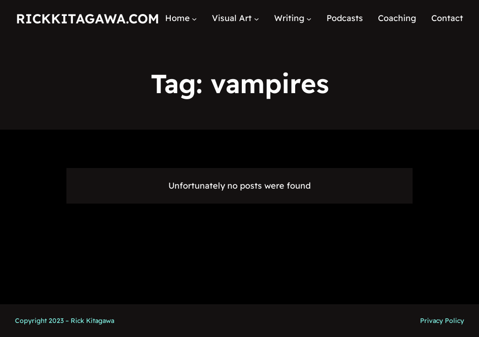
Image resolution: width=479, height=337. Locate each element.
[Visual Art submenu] (256, 18)
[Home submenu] (194, 18)
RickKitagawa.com (87, 18)
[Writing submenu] (309, 18)
